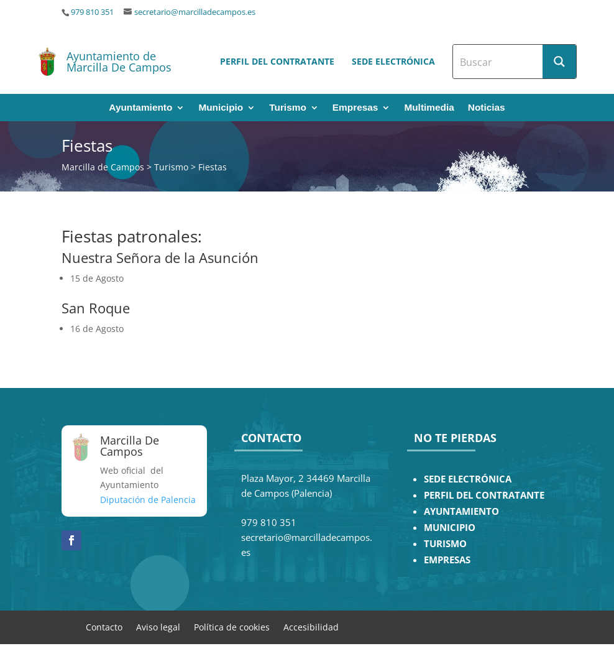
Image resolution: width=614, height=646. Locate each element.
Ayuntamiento (140, 108)
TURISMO (445, 543)
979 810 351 (92, 12)
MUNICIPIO (449, 527)
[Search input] (498, 61)
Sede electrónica (393, 61)
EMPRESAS (447, 559)
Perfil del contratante (277, 61)
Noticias (486, 108)
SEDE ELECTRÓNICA (467, 479)
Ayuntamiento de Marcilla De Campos (119, 61)
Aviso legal (158, 626)
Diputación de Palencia (148, 499)
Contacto (104, 626)
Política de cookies (232, 626)
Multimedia (429, 108)
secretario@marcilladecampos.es (194, 12)
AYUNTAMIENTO (461, 511)
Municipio (220, 108)
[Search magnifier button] (559, 61)
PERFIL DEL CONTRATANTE (484, 495)
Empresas (355, 108)
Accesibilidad (311, 626)
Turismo (287, 108)
